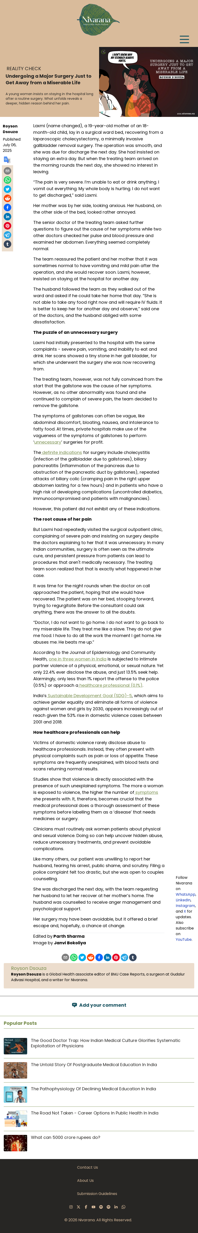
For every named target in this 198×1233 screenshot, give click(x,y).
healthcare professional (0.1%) (110, 685)
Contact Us (87, 1167)
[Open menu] (184, 39)
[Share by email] (7, 171)
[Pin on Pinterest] (7, 226)
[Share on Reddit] (7, 198)
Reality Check (24, 68)
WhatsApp (185, 894)
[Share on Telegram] (7, 235)
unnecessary (47, 442)
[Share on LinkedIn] (7, 216)
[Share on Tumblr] (7, 244)
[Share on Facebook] (7, 207)
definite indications (61, 452)
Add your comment (99, 1005)
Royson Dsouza (10, 128)
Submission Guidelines (97, 1193)
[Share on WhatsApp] (7, 180)
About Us (85, 1180)
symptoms (146, 792)
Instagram (185, 905)
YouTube (184, 939)
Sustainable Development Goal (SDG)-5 (89, 696)
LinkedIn (183, 900)
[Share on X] (7, 189)
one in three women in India (77, 659)
